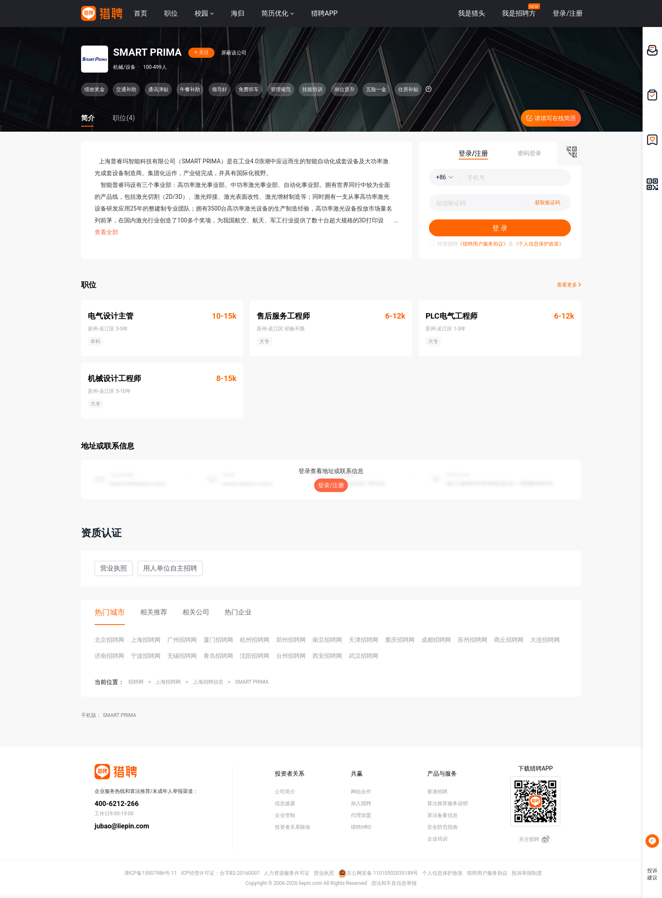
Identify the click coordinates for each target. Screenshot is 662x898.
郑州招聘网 (291, 639)
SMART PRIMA (252, 682)
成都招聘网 (436, 639)
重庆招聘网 (400, 639)
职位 (171, 13)
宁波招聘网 (145, 655)
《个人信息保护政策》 (538, 244)
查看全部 (106, 232)
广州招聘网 (182, 639)
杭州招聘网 (254, 639)
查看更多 (569, 285)
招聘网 (136, 682)
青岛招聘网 (218, 655)
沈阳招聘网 (254, 655)
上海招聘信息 (208, 682)
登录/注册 (331, 485)
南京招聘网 (327, 639)
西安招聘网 (327, 655)
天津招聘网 (363, 639)
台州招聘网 (291, 655)
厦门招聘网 (218, 639)
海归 (237, 13)
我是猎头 (471, 13)
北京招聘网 (109, 639)
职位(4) (124, 118)
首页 (140, 13)
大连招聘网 (545, 639)
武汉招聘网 (363, 655)
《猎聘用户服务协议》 (483, 244)
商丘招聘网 (509, 639)
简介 (88, 118)
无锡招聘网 (182, 655)
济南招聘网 (109, 655)
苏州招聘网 (472, 639)
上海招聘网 (145, 639)
